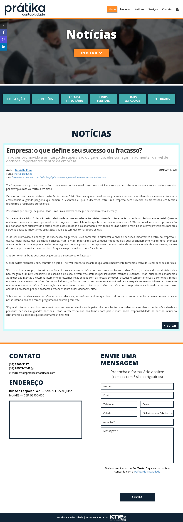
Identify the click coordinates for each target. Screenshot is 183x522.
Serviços (153, 9)
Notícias (139, 9)
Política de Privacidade (147, 471)
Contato (166, 9)
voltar (170, 325)
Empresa (125, 9)
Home (112, 9)
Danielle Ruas (23, 170)
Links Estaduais (132, 99)
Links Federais (103, 99)
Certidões (45, 99)
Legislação (16, 99)
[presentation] (137, 483)
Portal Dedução (23, 173)
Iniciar (92, 52)
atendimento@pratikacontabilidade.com (32, 372)
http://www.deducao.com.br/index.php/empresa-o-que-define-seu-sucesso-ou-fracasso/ (59, 177)
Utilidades (162, 99)
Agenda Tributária (74, 99)
